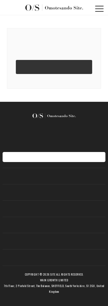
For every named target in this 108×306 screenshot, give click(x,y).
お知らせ (54, 209)
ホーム (54, 176)
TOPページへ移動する (54, 66)
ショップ (54, 241)
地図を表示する (54, 157)
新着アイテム (54, 192)
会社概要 (54, 257)
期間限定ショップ (54, 225)
